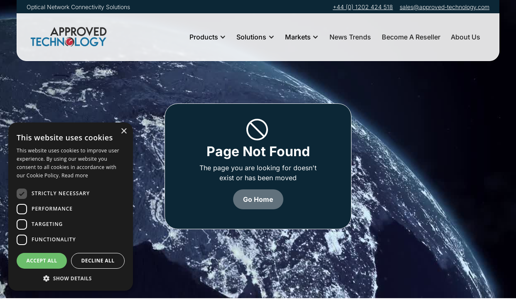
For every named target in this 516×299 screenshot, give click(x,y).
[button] (207, 37)
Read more (74, 175)
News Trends (350, 37)
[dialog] (70, 207)
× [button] (123, 131)
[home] (70, 37)
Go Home (258, 199)
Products (203, 37)
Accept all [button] (42, 260)
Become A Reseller (411, 37)
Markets (298, 37)
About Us (465, 37)
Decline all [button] (98, 260)
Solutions (251, 37)
